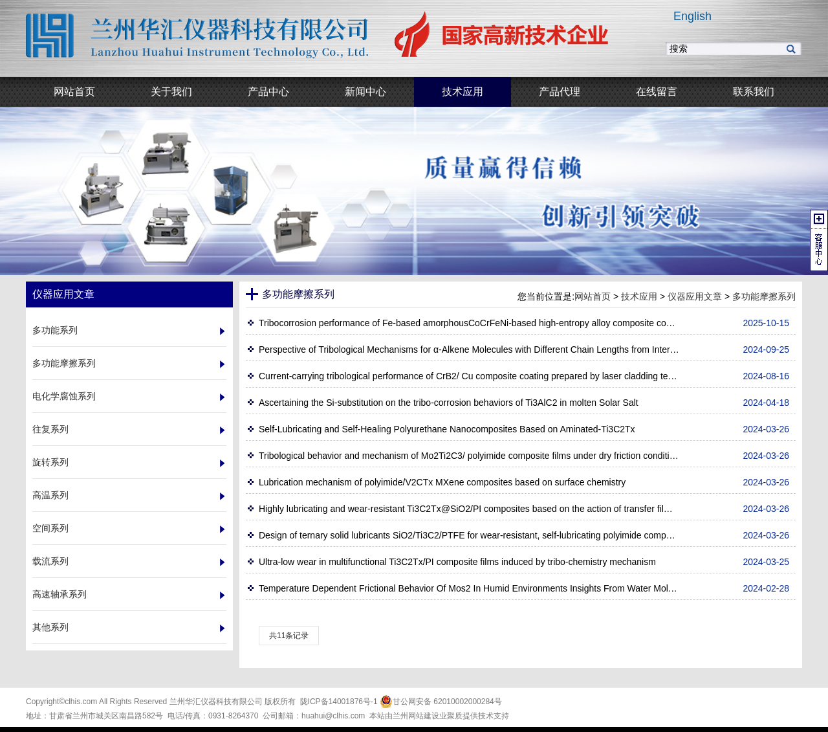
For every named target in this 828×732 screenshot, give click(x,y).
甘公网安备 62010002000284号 (441, 701)
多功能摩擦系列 (64, 363)
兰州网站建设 (416, 715)
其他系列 (50, 627)
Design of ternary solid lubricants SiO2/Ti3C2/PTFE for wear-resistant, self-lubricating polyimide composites (469, 535)
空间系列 (50, 528)
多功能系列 (55, 330)
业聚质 (451, 715)
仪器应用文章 (695, 296)
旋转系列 (50, 462)
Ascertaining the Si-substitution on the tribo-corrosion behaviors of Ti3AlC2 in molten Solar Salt (448, 402)
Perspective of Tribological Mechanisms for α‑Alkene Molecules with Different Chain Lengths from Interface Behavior (469, 349)
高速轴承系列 (59, 594)
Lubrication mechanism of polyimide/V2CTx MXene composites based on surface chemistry (442, 482)
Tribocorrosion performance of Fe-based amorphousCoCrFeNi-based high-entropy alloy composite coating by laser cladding (469, 323)
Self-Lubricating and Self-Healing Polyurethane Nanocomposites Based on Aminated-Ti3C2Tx (447, 429)
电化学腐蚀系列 (64, 396)
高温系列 (50, 495)
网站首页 (592, 296)
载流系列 (50, 561)
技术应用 (639, 296)
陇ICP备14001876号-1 (339, 701)
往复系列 (50, 429)
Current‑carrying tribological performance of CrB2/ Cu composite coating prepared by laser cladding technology (469, 376)
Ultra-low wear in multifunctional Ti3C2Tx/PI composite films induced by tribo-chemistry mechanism (457, 562)
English (692, 16)
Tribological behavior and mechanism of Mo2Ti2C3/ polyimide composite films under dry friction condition (469, 455)
